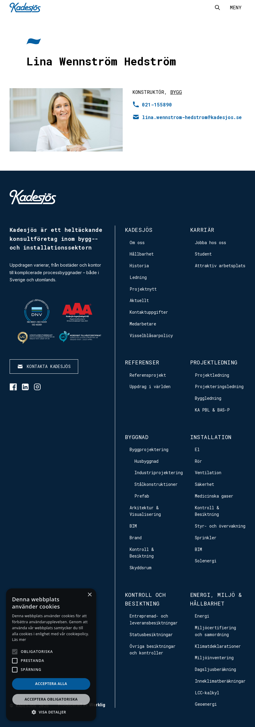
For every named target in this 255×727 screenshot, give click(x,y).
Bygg (176, 92)
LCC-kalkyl (207, 693)
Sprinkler (206, 537)
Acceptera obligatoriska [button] (51, 699)
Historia (139, 265)
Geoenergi (206, 704)
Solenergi (206, 561)
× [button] (89, 595)
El (197, 449)
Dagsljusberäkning (215, 669)
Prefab (141, 496)
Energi (202, 616)
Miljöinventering (214, 657)
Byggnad (136, 437)
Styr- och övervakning (220, 526)
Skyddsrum (141, 567)
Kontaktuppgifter (149, 312)
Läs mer (19, 639)
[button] (51, 712)
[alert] (51, 654)
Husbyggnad (146, 461)
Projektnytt (143, 289)
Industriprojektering (158, 472)
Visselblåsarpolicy (151, 335)
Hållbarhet (142, 254)
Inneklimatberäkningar (220, 681)
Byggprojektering (149, 449)
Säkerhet (204, 484)
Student (203, 254)
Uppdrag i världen (150, 386)
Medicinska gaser (214, 496)
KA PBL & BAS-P (212, 410)
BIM (133, 526)
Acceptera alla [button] (51, 683)
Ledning (138, 277)
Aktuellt (139, 300)
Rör (198, 461)
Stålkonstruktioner (156, 484)
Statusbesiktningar (151, 634)
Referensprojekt (148, 375)
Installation (211, 437)
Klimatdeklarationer (218, 646)
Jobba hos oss (210, 242)
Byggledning (208, 398)
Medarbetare (143, 324)
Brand (136, 537)
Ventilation (208, 472)
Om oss (137, 242)
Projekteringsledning (219, 386)
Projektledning (214, 362)
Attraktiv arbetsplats (220, 265)
